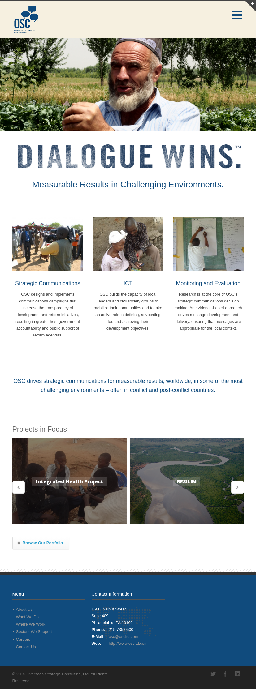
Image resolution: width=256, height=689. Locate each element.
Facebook (225, 674)
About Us (24, 609)
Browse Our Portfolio (40, 543)
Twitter (213, 674)
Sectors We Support (34, 631)
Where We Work (31, 624)
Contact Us (26, 646)
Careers (23, 639)
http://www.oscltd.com (128, 643)
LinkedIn (238, 674)
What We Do (27, 616)
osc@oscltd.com (123, 636)
